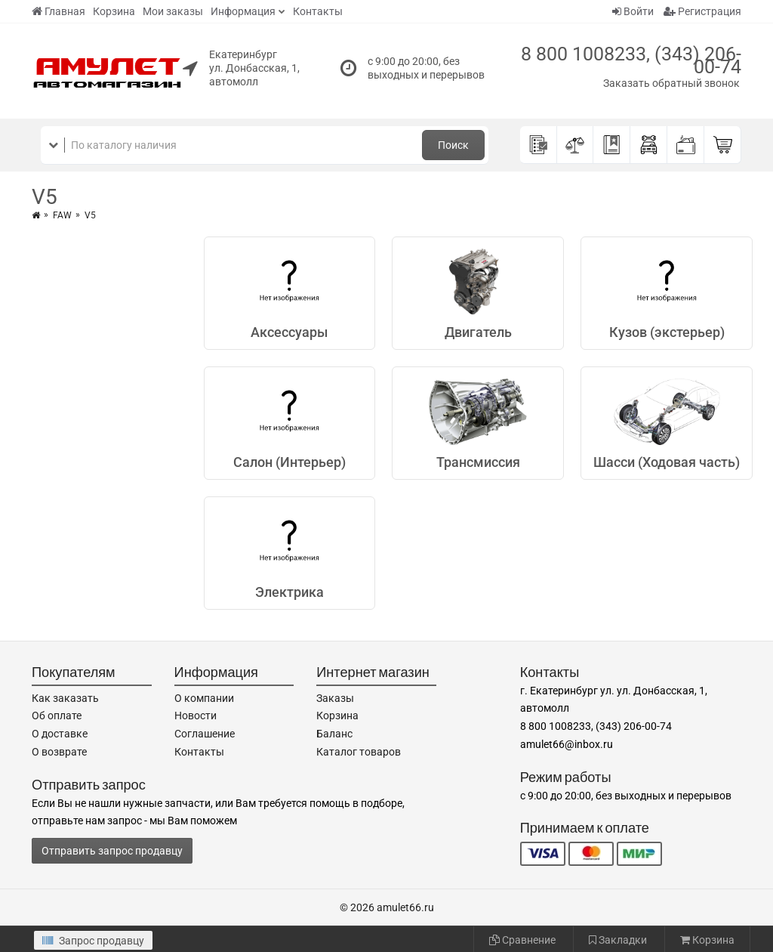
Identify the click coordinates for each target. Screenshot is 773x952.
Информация (243, 11)
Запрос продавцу (93, 941)
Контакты (318, 11)
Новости (195, 715)
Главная (58, 11)
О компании (204, 698)
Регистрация (702, 11)
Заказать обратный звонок (671, 83)
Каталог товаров (358, 752)
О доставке (60, 734)
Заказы (335, 698)
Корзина (114, 11)
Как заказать (65, 698)
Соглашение (204, 734)
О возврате (59, 752)
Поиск (453, 145)
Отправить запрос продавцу (112, 851)
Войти (633, 11)
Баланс (334, 734)
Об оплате (57, 715)
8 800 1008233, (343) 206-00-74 (631, 60)
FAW (62, 215)
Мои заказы (173, 11)
